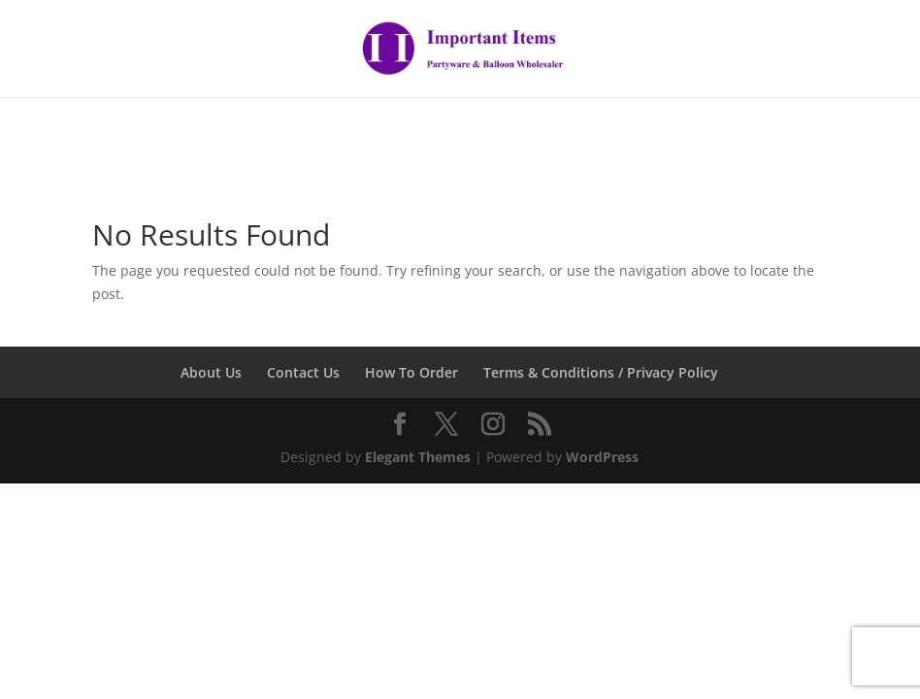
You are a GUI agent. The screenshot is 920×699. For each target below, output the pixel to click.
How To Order (411, 372)
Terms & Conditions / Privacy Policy (600, 372)
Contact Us (303, 372)
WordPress (602, 457)
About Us (211, 372)
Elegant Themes (418, 457)
